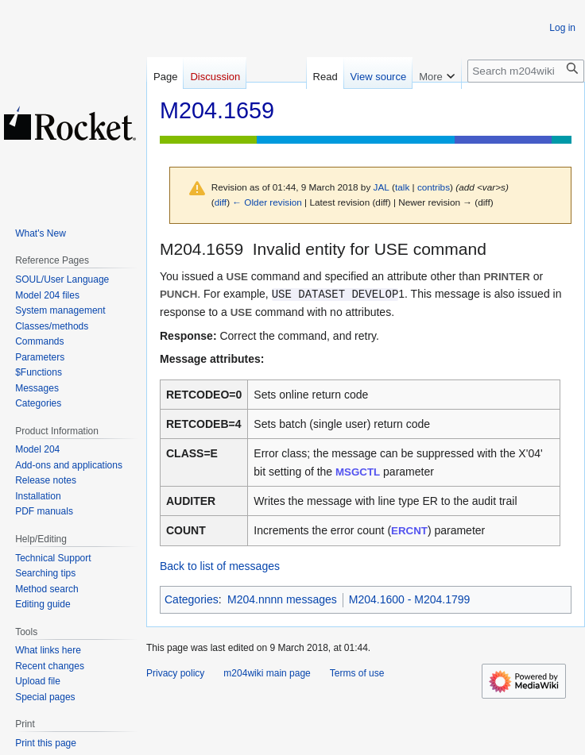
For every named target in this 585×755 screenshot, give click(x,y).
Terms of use (357, 673)
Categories (192, 599)
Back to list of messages (220, 566)
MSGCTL (357, 472)
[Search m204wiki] (525, 71)
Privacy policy (175, 673)
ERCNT (409, 531)
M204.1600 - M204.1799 (410, 599)
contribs (433, 187)
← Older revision (267, 202)
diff (221, 202)
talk (402, 187)
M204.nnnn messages (282, 599)
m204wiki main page (266, 673)
